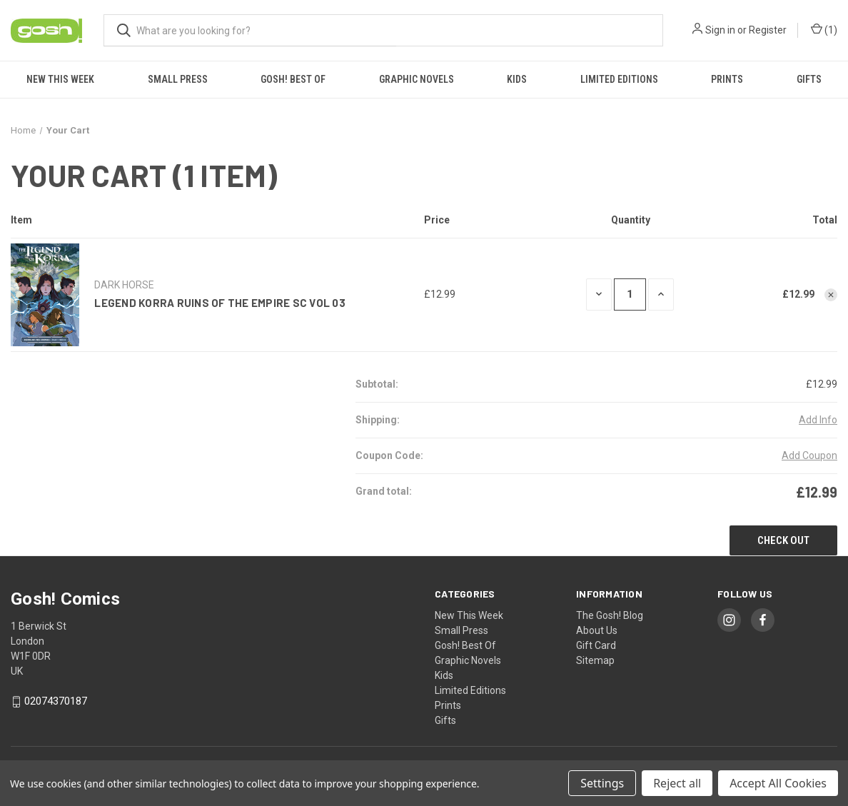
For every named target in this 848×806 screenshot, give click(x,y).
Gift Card (596, 645)
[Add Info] (818, 420)
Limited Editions (619, 79)
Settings (602, 783)
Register (768, 30)
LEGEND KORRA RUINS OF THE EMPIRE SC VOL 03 (219, 302)
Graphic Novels (416, 79)
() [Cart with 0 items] (824, 30)
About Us (596, 630)
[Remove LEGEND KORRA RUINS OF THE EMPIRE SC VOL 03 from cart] (830, 294)
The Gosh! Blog (609, 615)
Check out (783, 540)
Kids (517, 79)
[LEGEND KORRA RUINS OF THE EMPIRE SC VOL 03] (630, 294)
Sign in (720, 30)
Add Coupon (809, 455)
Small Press (178, 79)
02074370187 (55, 701)
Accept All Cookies (778, 783)
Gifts (809, 79)
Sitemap (595, 660)
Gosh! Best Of (293, 79)
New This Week (60, 79)
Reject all (677, 783)
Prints (727, 79)
